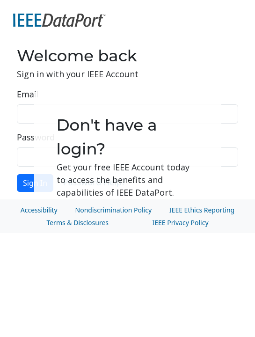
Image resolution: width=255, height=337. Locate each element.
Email (27, 94)
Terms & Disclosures (77, 222)
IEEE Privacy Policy (180, 222)
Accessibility (39, 209)
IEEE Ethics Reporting (201, 209)
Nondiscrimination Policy (113, 209)
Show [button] (227, 157)
